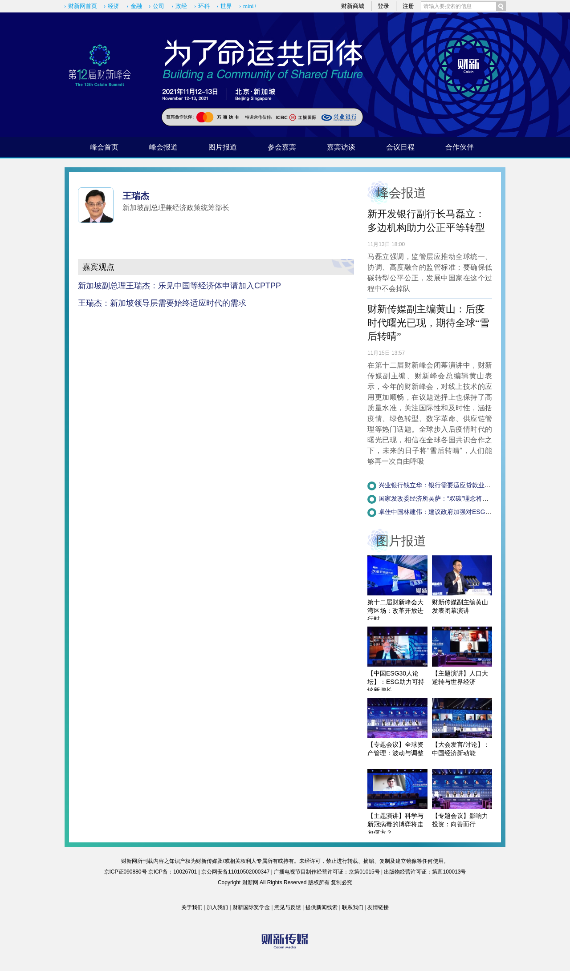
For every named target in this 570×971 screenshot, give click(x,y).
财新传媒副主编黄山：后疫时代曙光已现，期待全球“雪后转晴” (428, 322)
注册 (408, 6)
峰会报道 (163, 147)
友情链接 (378, 907)
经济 (113, 6)
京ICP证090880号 (125, 872)
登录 (383, 6)
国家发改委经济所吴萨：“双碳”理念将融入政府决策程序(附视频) (467, 498)
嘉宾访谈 (341, 147)
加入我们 (217, 907)
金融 (136, 6)
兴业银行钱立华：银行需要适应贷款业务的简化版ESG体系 (460, 485)
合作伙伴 (459, 147)
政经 (181, 6)
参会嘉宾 (282, 147)
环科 (204, 6)
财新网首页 (82, 6)
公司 (158, 6)
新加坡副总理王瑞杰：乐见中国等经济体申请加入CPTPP (179, 285)
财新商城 (352, 6)
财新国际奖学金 (251, 907)
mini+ (250, 6)
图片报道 (222, 147)
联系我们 (352, 907)
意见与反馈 (287, 907)
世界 (226, 6)
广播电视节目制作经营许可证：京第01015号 (326, 872)
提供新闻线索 (321, 907)
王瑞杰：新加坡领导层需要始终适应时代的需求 (162, 303)
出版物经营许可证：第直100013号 (425, 872)
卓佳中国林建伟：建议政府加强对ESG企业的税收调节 (454, 511)
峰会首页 (104, 147)
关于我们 (192, 907)
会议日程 (400, 147)
